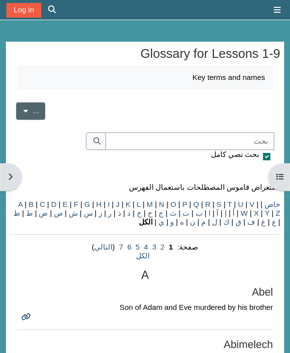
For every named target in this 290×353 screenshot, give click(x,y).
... (27, 110)
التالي (103, 247)
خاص (272, 204)
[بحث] (189, 141)
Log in (24, 9)
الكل (143, 256)
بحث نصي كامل (235, 154)
